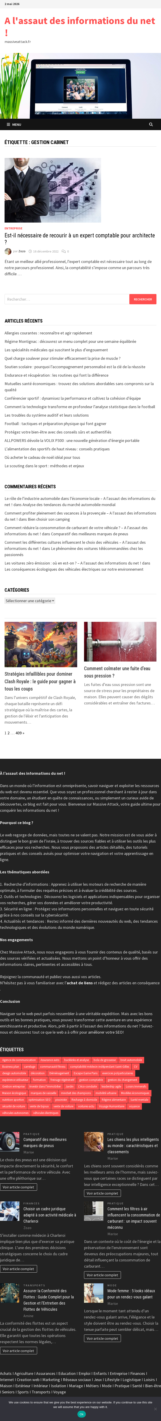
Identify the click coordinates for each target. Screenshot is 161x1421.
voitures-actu (86, 1106)
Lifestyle (112, 1379)
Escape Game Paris (85, 1073)
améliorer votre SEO (105, 1032)
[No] (155, 1409)
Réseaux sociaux (77, 1379)
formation (39, 1080)
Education (67, 1373)
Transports (34, 1285)
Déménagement (59, 1073)
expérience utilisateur (15, 1080)
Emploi (84, 1373)
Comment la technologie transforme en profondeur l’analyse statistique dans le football (80, 406)
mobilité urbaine (106, 1093)
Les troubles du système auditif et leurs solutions (47, 415)
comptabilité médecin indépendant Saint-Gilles (99, 1067)
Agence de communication (19, 1060)
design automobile (14, 1073)
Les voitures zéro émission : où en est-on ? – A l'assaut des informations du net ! (73, 563)
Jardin (70, 1086)
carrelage (29, 1067)
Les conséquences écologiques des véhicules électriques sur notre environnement (74, 569)
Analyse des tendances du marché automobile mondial (69, 504)
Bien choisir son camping (49, 519)
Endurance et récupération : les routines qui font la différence (56, 375)
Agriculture (24, 1373)
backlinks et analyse (76, 1060)
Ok (82, 1414)
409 (18, 732)
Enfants (100, 1373)
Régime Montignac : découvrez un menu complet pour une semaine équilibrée (70, 341)
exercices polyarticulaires (117, 1073)
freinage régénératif (62, 1080)
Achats (6, 1373)
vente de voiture (63, 1106)
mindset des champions (76, 1093)
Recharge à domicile (84, 1100)
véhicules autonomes (15, 1113)
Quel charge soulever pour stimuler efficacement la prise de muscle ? (62, 358)
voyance (134, 1106)
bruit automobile (131, 1060)
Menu (14, 124)
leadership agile (111, 1086)
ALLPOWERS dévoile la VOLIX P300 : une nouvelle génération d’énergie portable (72, 440)
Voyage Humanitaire (111, 1106)
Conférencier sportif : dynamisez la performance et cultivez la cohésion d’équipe (73, 398)
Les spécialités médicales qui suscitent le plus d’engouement (56, 349)
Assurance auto (50, 1060)
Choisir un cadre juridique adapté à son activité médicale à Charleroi (49, 1215)
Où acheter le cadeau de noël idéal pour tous (42, 457)
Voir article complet (18, 1187)
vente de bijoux (39, 1106)
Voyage (59, 1392)
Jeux (98, 1379)
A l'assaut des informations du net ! (80, 26)
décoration (38, 1073)
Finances (31, 1203)
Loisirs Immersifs (136, 1086)
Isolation (58, 1385)
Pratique (31, 1134)
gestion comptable (91, 1080)
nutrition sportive (13, 1100)
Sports (23, 1392)
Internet (7, 1379)
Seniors (8, 1392)
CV (135, 1067)
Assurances (45, 1373)
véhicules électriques (45, 1113)
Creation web (28, 1379)
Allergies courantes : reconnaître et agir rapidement (48, 333)
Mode (112, 1285)
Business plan (10, 1067)
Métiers (92, 1385)
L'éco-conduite (87, 1086)
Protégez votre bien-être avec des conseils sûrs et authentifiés (58, 432)
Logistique (132, 1379)
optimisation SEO (39, 1100)
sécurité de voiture (13, 1106)
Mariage (76, 1385)
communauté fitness (52, 1067)
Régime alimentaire (114, 1100)
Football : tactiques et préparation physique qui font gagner (55, 423)
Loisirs (149, 1379)
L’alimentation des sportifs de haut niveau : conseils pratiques (57, 449)
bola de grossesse (105, 1060)
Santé (137, 1385)
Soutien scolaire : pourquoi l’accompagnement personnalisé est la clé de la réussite (75, 366)
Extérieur (23, 1385)
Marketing (51, 1379)
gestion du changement (122, 1080)
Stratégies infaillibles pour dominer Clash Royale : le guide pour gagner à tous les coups (40, 681)
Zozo (22, 251)
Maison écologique (14, 1093)
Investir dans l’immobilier (45, 1086)
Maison (6, 1385)
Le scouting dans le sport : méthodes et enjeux (44, 465)
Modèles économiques (135, 1093)
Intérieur (40, 1385)
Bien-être (153, 1385)
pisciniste (61, 1100)
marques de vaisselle (43, 1093)
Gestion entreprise (13, 1086)
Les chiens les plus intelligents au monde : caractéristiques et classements (133, 1145)
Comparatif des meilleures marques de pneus (89, 533)
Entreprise (13, 228)
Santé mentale (139, 1100)
